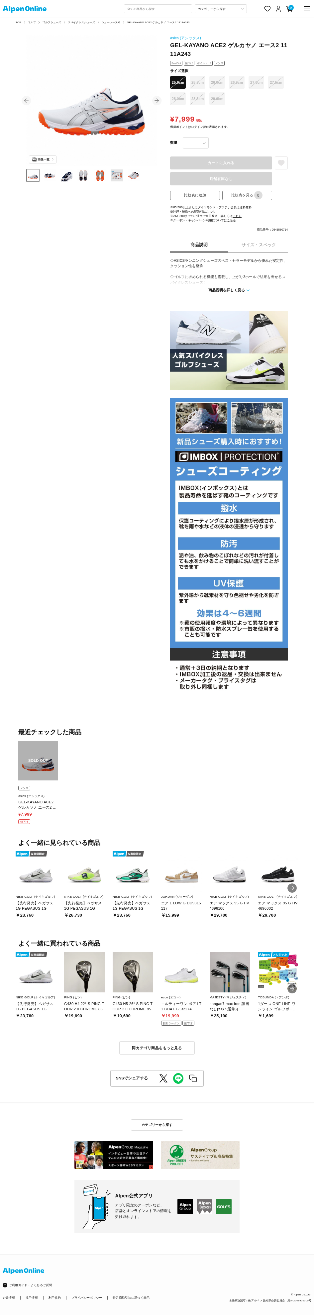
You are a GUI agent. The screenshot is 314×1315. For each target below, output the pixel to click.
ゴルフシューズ (51, 22)
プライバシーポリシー (86, 1297)
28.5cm (197, 99)
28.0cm (178, 99)
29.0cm (217, 99)
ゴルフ (32, 22)
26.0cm (217, 82)
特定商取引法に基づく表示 (131, 1297)
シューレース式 (110, 22)
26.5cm (237, 82)
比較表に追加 (195, 195)
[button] (26, 100)
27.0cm (256, 82)
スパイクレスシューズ (81, 22)
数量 (173, 143)
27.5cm (276, 82)
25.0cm (178, 82)
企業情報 (9, 1297)
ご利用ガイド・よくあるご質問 (30, 1285)
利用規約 (55, 1297)
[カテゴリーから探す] (221, 9)
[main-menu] (306, 8)
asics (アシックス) (185, 38)
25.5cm (197, 82)
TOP (18, 22)
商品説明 (199, 245)
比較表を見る (246, 195)
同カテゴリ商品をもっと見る (157, 1048)
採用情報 (32, 1297)
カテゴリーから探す (157, 1125)
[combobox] (158, 9)
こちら (210, 211)
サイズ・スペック (259, 245)
